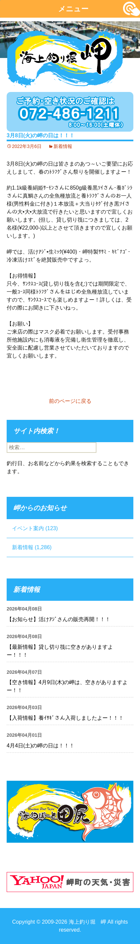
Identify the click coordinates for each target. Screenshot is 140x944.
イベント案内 (28, 528)
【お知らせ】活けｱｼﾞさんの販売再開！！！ (58, 619)
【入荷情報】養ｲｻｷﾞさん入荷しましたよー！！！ (65, 718)
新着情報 (63, 146)
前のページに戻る (70, 401)
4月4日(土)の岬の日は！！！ (40, 745)
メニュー (73, 9)
